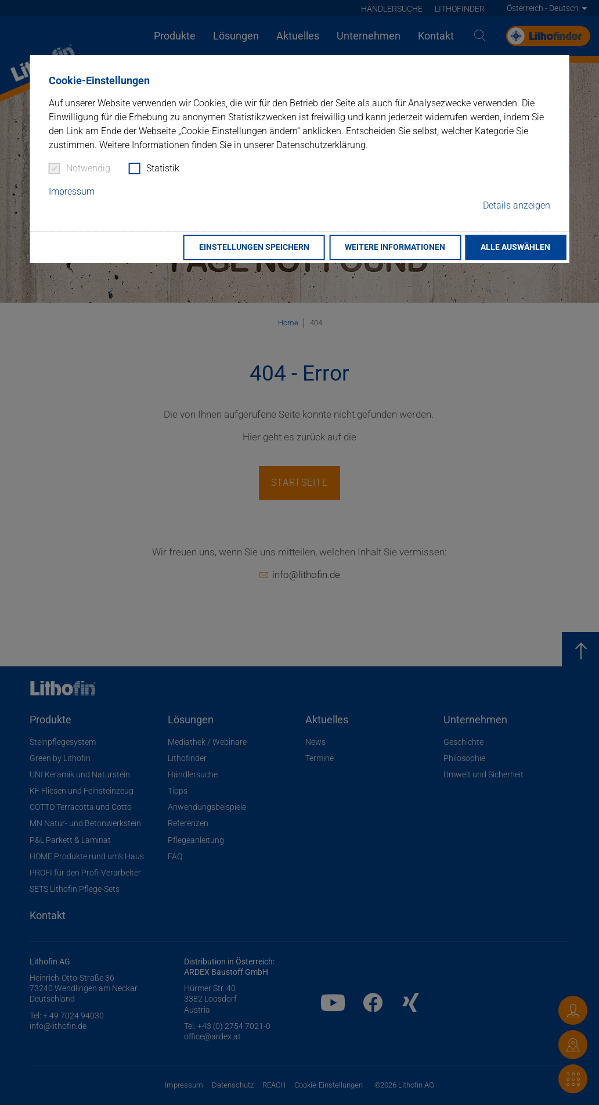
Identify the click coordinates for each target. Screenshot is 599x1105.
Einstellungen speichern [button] (254, 247)
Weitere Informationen (395, 247)
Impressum (72, 191)
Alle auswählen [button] (515, 247)
